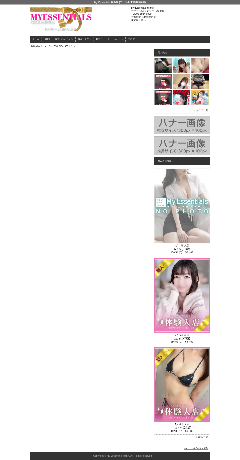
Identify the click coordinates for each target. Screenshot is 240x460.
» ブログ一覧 (201, 110)
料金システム (84, 39)
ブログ (131, 39)
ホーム (35, 39)
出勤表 (47, 39)
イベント (118, 39)
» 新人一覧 (202, 436)
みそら (177, 249)
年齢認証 (36, 46)
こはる (177, 338)
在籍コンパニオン (64, 39)
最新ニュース (103, 39)
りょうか (177, 427)
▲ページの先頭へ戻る (196, 448)
